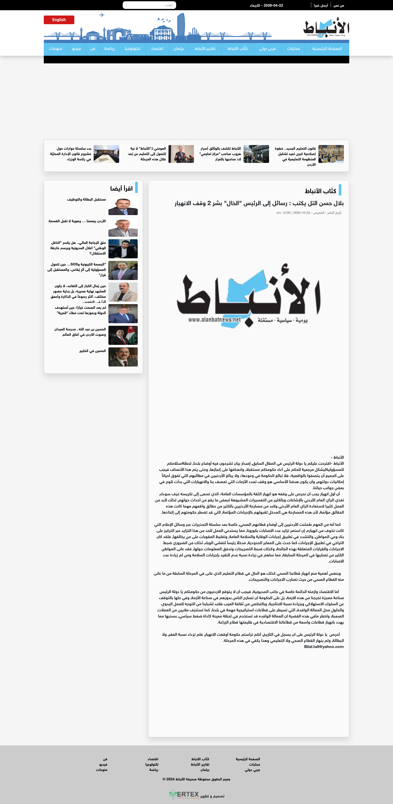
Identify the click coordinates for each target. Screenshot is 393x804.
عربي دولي (267, 49)
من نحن (338, 4)
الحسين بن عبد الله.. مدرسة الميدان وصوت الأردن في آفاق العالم (80, 331)
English (59, 19)
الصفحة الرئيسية (327, 49)
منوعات (55, 49)
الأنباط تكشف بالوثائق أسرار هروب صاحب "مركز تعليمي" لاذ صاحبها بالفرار (220, 153)
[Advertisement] (196, 101)
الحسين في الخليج (92, 350)
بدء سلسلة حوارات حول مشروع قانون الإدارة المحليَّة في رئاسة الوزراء (70, 153)
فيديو (76, 49)
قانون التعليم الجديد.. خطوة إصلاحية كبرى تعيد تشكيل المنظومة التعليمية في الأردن (295, 156)
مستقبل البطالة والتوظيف (86, 198)
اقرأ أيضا (121, 187)
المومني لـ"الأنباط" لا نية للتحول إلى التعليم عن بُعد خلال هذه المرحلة (147, 153)
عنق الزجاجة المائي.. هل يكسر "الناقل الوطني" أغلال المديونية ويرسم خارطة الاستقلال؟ (78, 247)
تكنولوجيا (132, 49)
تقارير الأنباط (205, 49)
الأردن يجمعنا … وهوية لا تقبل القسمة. (77, 220)
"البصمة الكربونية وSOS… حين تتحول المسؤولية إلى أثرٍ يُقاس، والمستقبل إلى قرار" (76, 268)
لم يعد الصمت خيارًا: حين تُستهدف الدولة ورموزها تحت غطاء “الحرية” (80, 309)
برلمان (178, 49)
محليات (293, 49)
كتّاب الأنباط (238, 49)
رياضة (109, 49)
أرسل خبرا (321, 4)
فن (92, 49)
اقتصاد (157, 49)
